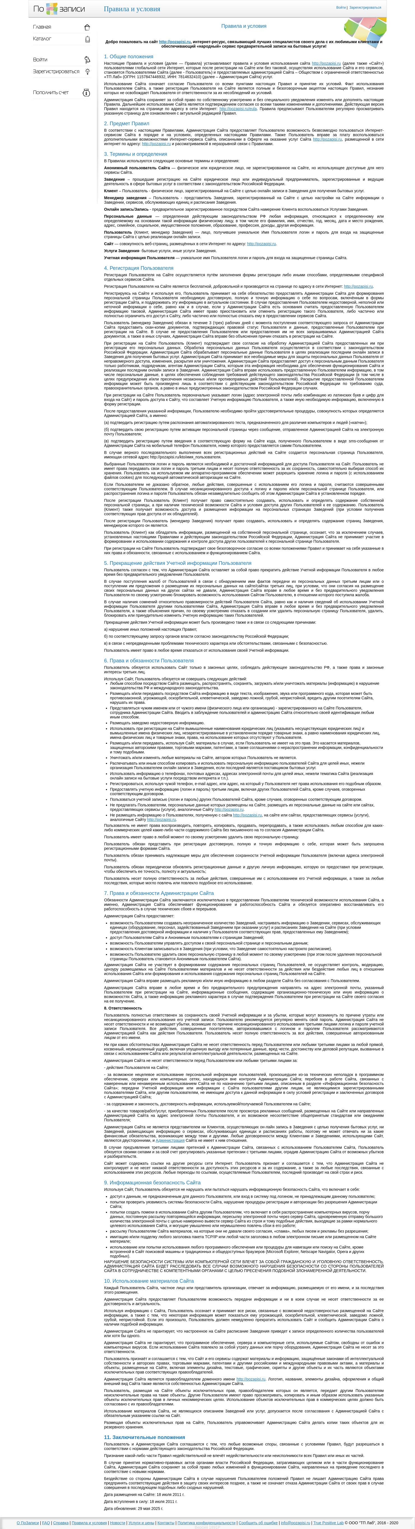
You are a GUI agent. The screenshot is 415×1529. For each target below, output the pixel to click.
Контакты (165, 1523)
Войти (341, 8)
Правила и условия (89, 1523)
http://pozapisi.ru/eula (238, 108)
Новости (117, 1523)
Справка (61, 1523)
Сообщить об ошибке (258, 1523)
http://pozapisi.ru (175, 42)
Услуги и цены (141, 1523)
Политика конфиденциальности (207, 1523)
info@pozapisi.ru (295, 1523)
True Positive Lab (328, 1523)
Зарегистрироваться (365, 8)
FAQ (46, 1523)
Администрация (170, 1140)
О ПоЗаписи (28, 1523)
